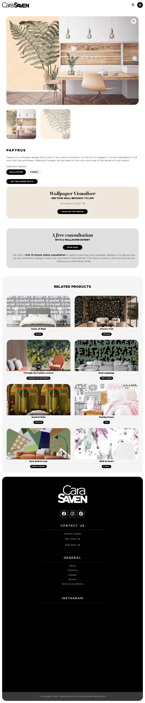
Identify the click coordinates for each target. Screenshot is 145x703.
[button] (133, 21)
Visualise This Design (72, 211)
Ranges (72, 575)
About (72, 566)
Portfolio (73, 570)
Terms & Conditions (72, 584)
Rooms (73, 579)
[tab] (16, 172)
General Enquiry (72, 534)
